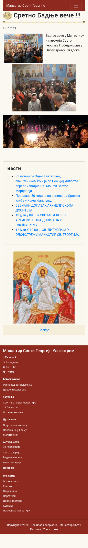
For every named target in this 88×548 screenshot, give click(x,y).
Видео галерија (12, 457)
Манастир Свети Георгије (25, 6)
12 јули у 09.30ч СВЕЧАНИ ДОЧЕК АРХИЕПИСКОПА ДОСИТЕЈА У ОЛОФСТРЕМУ (41, 220)
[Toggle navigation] (76, 6)
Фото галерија (11, 452)
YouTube (9, 367)
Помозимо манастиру (16, 510)
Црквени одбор (12, 500)
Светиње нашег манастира (19, 402)
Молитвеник (10, 434)
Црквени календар (14, 389)
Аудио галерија (12, 462)
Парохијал (9, 495)
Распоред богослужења (17, 384)
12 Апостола (10, 407)
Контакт (8, 505)
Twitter (8, 371)
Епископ (8, 486)
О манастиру (11, 481)
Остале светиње (13, 412)
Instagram (10, 362)
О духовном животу (15, 425)
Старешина (10, 491)
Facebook (9, 357)
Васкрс (43, 330)
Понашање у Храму (15, 429)
